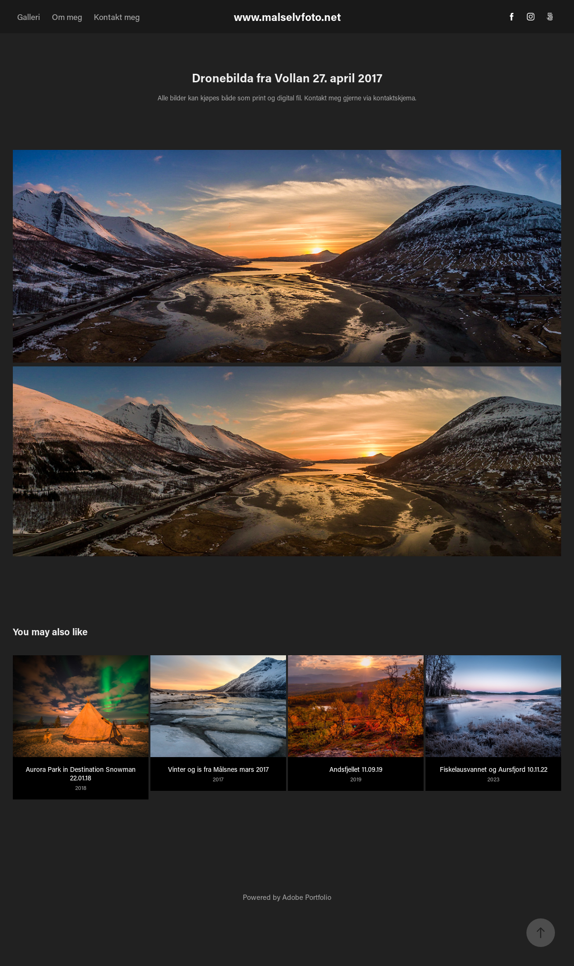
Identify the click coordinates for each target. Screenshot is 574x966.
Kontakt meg (117, 16)
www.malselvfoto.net (287, 17)
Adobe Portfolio (306, 897)
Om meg (67, 16)
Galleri (28, 16)
